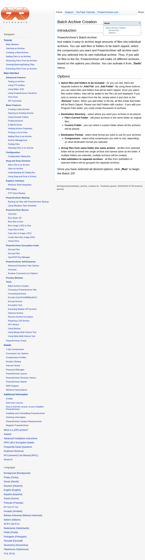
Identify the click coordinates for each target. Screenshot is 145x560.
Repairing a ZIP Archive (18, 321)
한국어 (15, 524)
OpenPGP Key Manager (19, 257)
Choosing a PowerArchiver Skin (22, 290)
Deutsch (17, 486)
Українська (22, 549)
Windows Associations (16, 390)
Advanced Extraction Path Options (23, 265)
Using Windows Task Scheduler (22, 205)
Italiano (16, 519)
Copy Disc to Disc (16, 229)
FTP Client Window (16, 193)
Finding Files (13, 144)
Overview (12, 214)
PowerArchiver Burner (17, 210)
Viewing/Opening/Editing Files (20, 64)
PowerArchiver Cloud (16, 341)
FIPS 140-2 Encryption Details (19, 442)
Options (112, 33)
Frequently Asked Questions (18, 447)
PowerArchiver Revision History (21, 378)
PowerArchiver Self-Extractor (21, 262)
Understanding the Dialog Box (21, 172)
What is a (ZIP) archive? (16, 430)
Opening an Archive (15, 48)
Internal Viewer (13, 365)
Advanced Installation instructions (20, 438)
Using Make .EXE (16, 89)
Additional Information (16, 394)
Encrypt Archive (15, 301)
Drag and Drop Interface (18, 161)
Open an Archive (15, 168)
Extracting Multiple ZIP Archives (22, 309)
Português (20, 536)
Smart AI (8, 459)
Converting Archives (17, 294)
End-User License (14, 403)
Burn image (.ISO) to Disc (19, 225)
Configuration (13, 152)
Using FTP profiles (16, 85)
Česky (15, 477)
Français (18, 502)
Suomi (15, 498)
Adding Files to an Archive (18, 56)
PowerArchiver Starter (16, 382)
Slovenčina (21, 545)
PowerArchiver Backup (17, 198)
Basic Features (13, 105)
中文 (12, 553)
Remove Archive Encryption (20, 317)
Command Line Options (17, 353)
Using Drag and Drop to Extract (22, 176)
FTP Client (11, 189)
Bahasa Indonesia (32, 515)
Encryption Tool (15, 305)
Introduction (114, 30)
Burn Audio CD (15, 218)
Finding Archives (15, 121)
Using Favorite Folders (18, 117)
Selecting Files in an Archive (20, 148)
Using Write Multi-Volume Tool (21, 336)
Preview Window (14, 278)
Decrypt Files (14, 249)
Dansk (15, 481)
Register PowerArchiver (17, 425)
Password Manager (15, 370)
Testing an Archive (16, 81)
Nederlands (22, 528)
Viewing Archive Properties (20, 128)
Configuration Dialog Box (19, 156)
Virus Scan (13, 97)
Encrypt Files (14, 253)
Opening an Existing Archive (20, 113)
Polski (14, 532)
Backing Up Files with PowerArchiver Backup (28, 202)
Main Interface (11, 73)
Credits (9, 398)
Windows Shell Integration (20, 185)
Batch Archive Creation (116, 28)
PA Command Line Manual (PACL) (21, 455)
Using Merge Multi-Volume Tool (22, 332)
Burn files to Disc (15, 221)
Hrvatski (17, 511)
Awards (7, 434)
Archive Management (17, 140)
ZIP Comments (15, 101)
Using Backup (14, 328)
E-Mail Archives (15, 125)
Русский (18, 540)
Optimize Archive (15, 313)
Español (17, 494)
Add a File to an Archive (18, 165)
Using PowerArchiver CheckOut (22, 93)
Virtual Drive (13, 241)
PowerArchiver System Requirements (24, 421)
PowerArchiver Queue (16, 373)
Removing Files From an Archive (21, 60)
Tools (9, 282)
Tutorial (8, 40)
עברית (8, 507)
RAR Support (12, 386)
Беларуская (23, 473)
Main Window (12, 44)
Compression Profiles (16, 357)
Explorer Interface (15, 181)
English (16, 490)
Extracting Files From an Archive (21, 69)
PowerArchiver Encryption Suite (22, 245)
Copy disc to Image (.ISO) (20, 233)
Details (7, 345)
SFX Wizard (13, 324)
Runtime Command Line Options (23, 273)
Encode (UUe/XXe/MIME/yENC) (22, 297)
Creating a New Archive (17, 52)
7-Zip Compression (15, 349)
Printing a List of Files (18, 132)
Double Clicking (13, 361)
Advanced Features (16, 77)
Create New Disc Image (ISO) (21, 237)
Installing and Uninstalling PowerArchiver (25, 413)
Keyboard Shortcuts (14, 451)
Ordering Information (15, 417)
